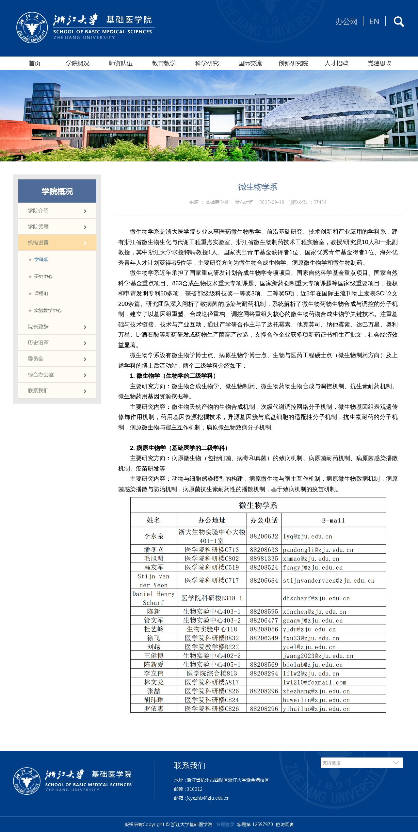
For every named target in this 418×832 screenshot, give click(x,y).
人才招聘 (336, 63)
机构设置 (38, 242)
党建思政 (379, 63)
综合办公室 (41, 374)
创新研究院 (293, 63)
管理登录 (225, 824)
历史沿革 (38, 342)
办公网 (346, 21)
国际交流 (250, 63)
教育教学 (164, 63)
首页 (34, 63)
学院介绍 (38, 210)
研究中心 (43, 276)
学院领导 (38, 226)
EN (374, 21)
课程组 (41, 293)
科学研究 (207, 63)
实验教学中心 (48, 310)
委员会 (35, 358)
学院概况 (77, 63)
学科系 (41, 259)
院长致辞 (38, 326)
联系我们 (38, 390)
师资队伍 (121, 63)
